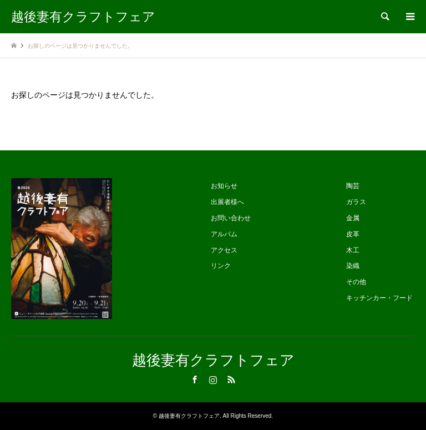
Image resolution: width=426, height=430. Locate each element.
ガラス (356, 202)
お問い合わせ (231, 218)
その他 (356, 282)
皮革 (352, 234)
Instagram (213, 379)
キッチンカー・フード (379, 298)
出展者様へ (227, 202)
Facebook (195, 379)
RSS (231, 379)
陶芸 (352, 186)
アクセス (224, 250)
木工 (352, 250)
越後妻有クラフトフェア (213, 360)
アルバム (224, 234)
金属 (352, 218)
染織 (352, 266)
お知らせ (224, 186)
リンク (221, 266)
